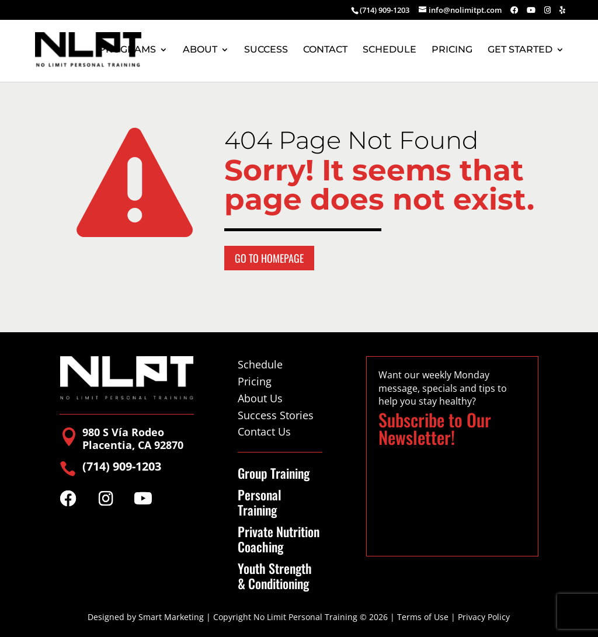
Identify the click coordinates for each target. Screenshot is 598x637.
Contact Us (264, 431)
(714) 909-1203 (384, 10)
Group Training (274, 473)
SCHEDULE (389, 50)
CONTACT (325, 50)
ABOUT (200, 50)
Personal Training (259, 502)
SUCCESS (266, 50)
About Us (260, 398)
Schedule (260, 364)
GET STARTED (520, 50)
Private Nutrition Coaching (278, 539)
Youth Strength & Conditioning (275, 576)
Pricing (255, 381)
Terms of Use (422, 616)
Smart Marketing (171, 616)
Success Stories (276, 415)
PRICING (452, 50)
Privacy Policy (484, 616)
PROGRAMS (127, 50)
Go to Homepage (269, 258)
